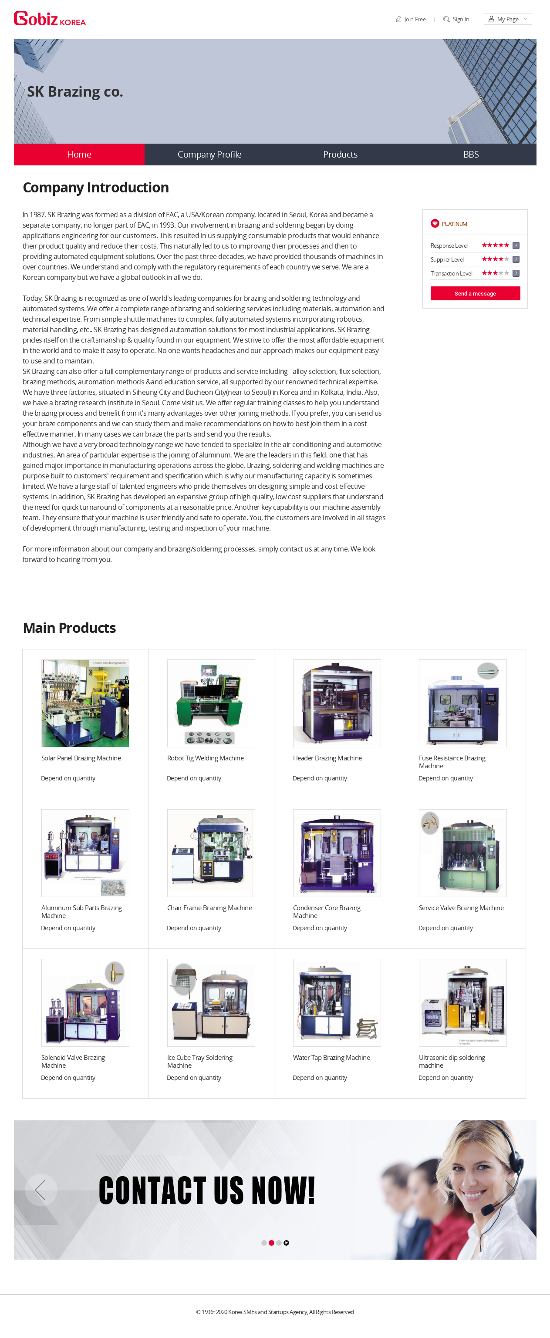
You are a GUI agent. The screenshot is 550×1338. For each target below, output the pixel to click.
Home (79, 154)
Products (340, 154)
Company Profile (210, 154)
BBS (471, 154)
